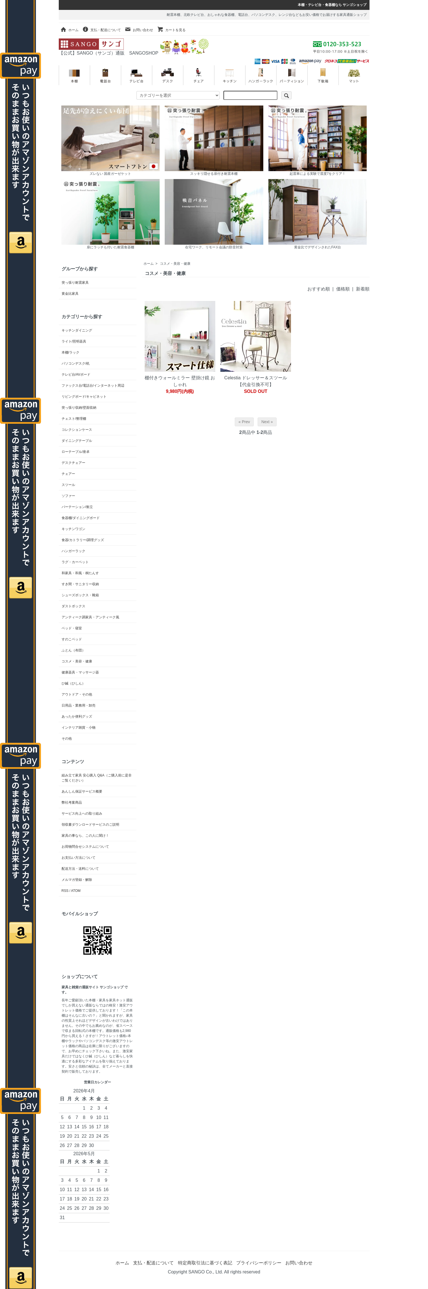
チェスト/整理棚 (74, 419)
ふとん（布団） (73, 650)
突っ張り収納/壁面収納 (79, 408)
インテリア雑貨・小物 (78, 727)
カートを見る (171, 30)
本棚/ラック (70, 352)
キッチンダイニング (77, 330)
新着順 (363, 289)
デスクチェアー (73, 463)
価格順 (343, 289)
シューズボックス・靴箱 (80, 595)
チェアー (68, 474)
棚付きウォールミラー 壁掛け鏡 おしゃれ (180, 381)
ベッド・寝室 (72, 628)
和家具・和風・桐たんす (80, 573)
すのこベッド (72, 639)
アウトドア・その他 (77, 694)
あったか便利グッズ (77, 716)
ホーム (69, 30)
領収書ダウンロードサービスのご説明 (90, 825)
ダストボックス (73, 606)
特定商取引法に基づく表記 (205, 1262)
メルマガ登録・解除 (77, 880)
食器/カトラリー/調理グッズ (83, 540)
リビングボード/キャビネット (84, 397)
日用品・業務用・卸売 (78, 705)
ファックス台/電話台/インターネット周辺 (93, 386)
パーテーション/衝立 (77, 507)
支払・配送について (101, 30)
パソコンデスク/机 (76, 363)
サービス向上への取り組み (82, 813)
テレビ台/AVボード (76, 374)
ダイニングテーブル (77, 441)
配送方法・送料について (80, 869)
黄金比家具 (70, 294)
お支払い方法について (78, 858)
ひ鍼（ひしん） (73, 683)
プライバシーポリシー (258, 1262)
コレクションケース (77, 430)
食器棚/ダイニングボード (81, 518)
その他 (67, 739)
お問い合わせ (139, 30)
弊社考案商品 (72, 802)
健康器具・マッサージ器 (80, 672)
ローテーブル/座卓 (76, 452)
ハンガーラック (73, 551)
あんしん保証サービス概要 (82, 791)
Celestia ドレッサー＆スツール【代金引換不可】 (255, 381)
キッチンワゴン (73, 529)
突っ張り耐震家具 (75, 283)
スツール (68, 485)
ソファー (68, 496)
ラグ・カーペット (75, 562)
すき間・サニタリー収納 (80, 584)
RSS (65, 891)
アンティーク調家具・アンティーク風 (90, 617)
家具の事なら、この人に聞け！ (85, 836)
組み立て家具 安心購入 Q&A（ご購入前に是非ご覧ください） (97, 777)
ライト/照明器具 (74, 341)
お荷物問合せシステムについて (85, 847)
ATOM (76, 891)
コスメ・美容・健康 (175, 264)
